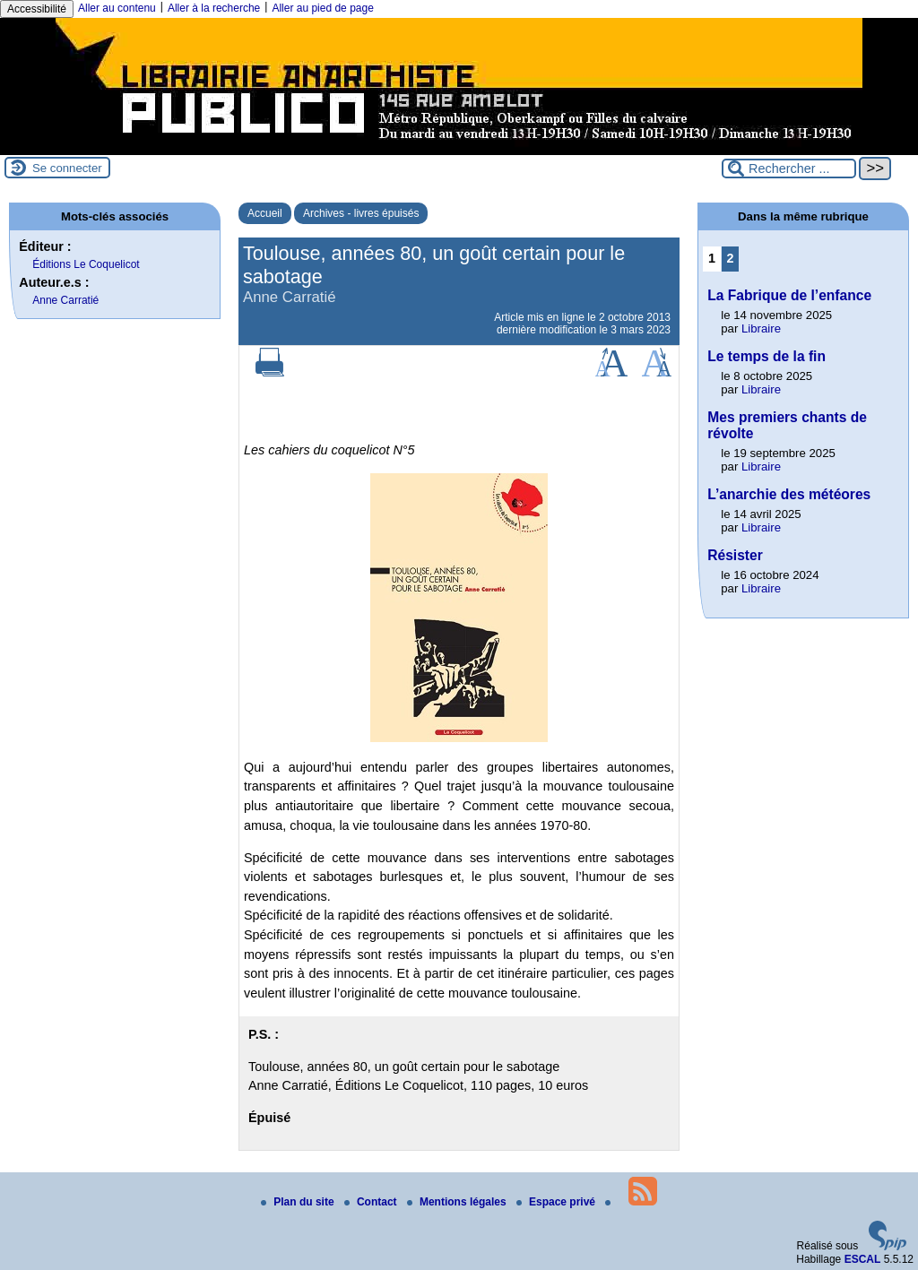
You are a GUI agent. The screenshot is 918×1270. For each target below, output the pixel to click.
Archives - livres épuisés (361, 213)
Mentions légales (458, 1202)
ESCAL (862, 1259)
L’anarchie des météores (788, 494)
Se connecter (67, 168)
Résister (735, 555)
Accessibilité (36, 9)
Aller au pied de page (322, 8)
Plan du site (299, 1202)
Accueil (264, 213)
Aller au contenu (117, 8)
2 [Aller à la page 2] (730, 258)
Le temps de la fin (766, 356)
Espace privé (557, 1202)
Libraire (761, 328)
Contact (372, 1202)
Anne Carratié (65, 300)
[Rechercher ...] (789, 168)
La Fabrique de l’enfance (789, 295)
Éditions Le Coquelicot (85, 264)
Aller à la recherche (214, 8)
